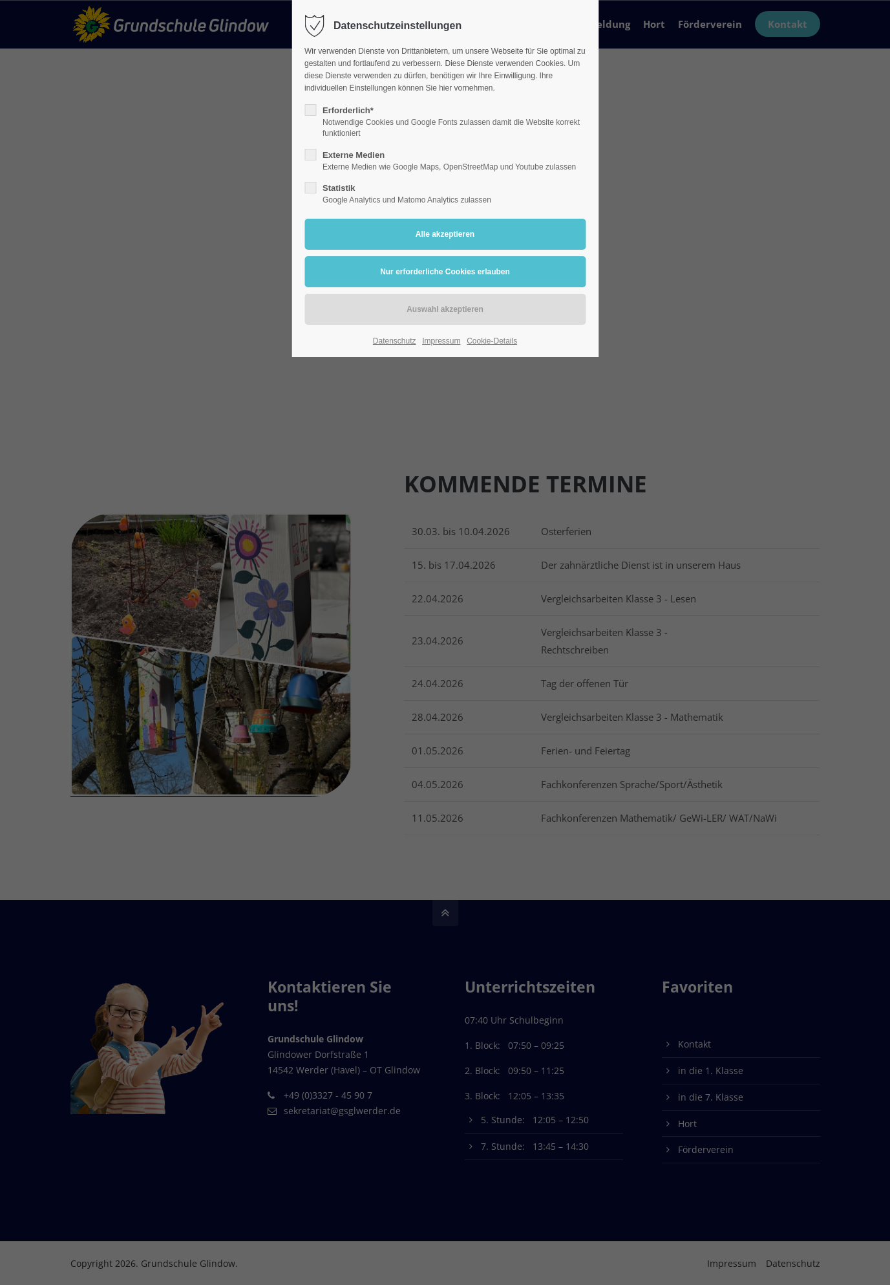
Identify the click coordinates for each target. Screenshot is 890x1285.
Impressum (441, 341)
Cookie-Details (492, 341)
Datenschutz (394, 341)
